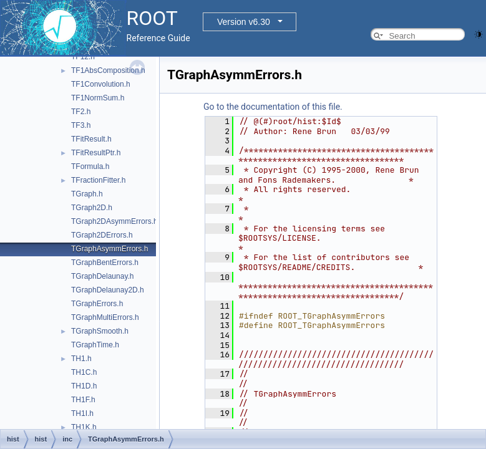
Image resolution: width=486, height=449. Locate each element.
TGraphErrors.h (97, 303)
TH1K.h (84, 427)
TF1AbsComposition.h (108, 70)
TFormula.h (90, 166)
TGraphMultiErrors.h (105, 317)
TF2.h (80, 111)
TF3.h (80, 125)
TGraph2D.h (91, 207)
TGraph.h (87, 194)
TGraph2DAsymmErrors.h (114, 221)
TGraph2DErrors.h (102, 235)
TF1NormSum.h (97, 98)
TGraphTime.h (95, 344)
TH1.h (81, 358)
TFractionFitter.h (98, 180)
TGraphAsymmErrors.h (109, 248)
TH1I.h (82, 413)
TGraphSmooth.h (100, 331)
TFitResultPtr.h (95, 152)
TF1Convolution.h (100, 84)
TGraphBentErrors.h (105, 262)
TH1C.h (84, 372)
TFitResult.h (91, 139)
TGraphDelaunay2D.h (107, 290)
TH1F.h (83, 399)
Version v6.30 (243, 22)
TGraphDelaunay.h (102, 276)
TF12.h (83, 56)
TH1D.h (84, 386)
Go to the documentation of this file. (273, 107)
